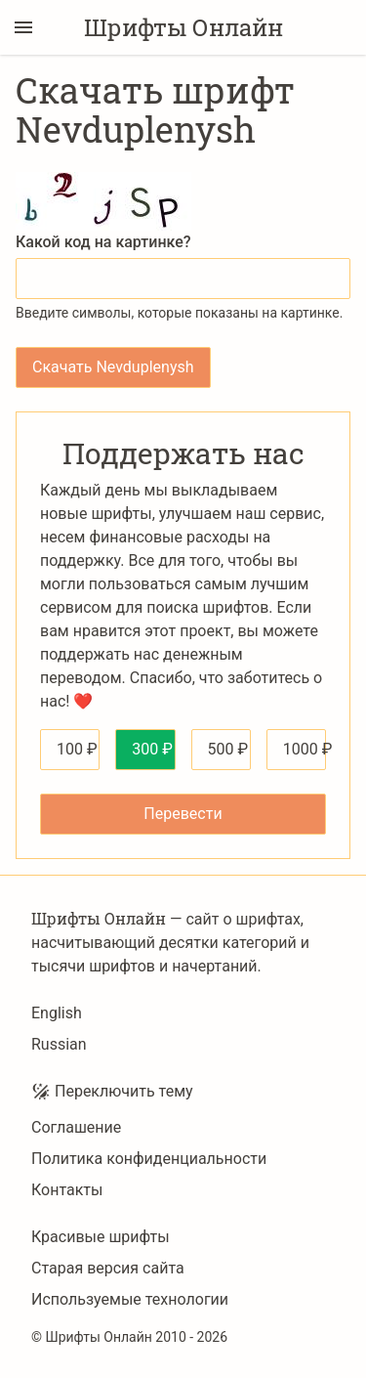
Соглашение (76, 1127)
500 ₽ (228, 749)
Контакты (66, 1190)
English (56, 1013)
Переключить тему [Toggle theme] (112, 1091)
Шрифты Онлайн (183, 27)
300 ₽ (152, 749)
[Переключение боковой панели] (23, 27)
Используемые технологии (129, 1299)
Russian (59, 1044)
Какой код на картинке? (103, 242)
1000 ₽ (304, 749)
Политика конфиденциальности (148, 1158)
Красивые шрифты (100, 1236)
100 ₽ (77, 749)
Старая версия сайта (107, 1268)
